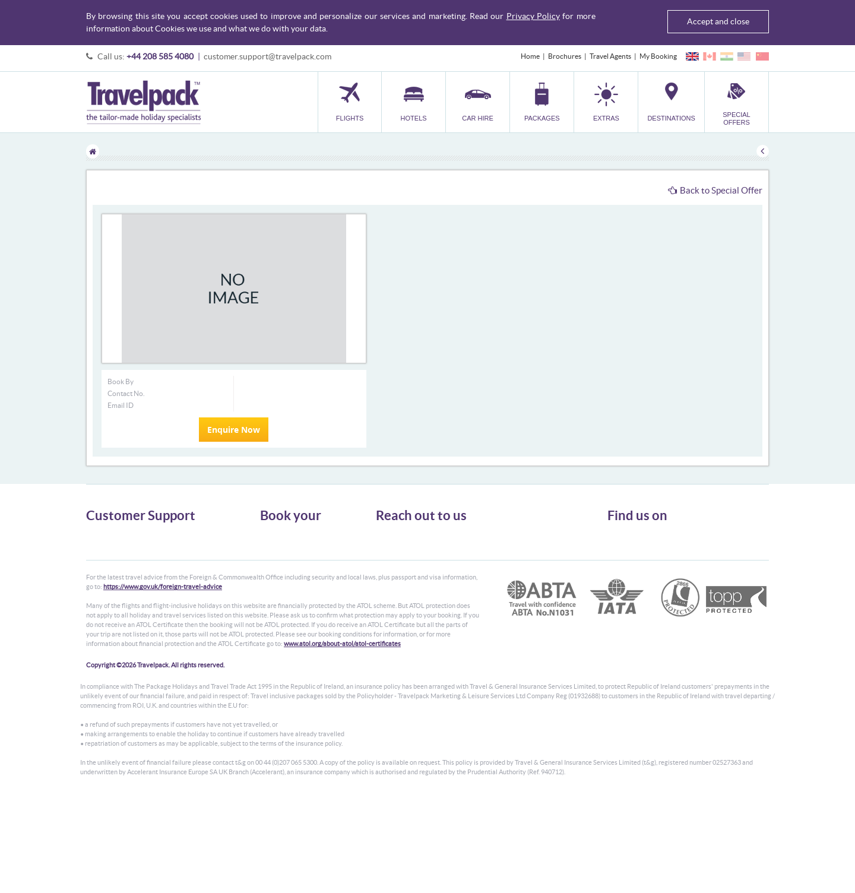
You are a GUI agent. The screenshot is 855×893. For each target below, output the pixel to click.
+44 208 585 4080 (160, 56)
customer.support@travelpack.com (267, 56)
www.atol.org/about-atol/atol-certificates (342, 736)
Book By (120, 381)
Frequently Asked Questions (130, 578)
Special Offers (281, 610)
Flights (270, 535)
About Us (100, 535)
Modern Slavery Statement (127, 599)
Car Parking (278, 589)
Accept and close (718, 21)
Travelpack (143, 102)
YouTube (630, 577)
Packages (274, 567)
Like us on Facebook (647, 559)
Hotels (270, 546)
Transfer (273, 578)
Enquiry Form (107, 589)
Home (530, 56)
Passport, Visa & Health (121, 556)
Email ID (120, 405)
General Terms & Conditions (129, 546)
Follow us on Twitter (647, 540)
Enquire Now (233, 429)
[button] (606, 101)
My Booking (658, 56)
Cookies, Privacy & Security (128, 567)
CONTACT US (396, 617)
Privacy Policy (533, 16)
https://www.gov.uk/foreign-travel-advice (162, 679)
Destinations (279, 599)
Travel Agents (610, 56)
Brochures (564, 56)
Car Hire (273, 556)
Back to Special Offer (715, 190)
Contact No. (126, 393)
